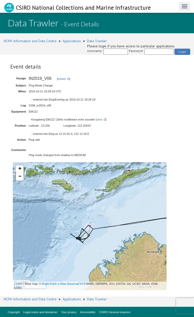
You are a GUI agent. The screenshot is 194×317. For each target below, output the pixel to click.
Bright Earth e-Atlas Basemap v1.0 (63, 283)
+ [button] (20, 169)
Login (182, 51)
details (62, 78)
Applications (72, 41)
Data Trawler (97, 41)
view (99, 119)
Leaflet (18, 283)
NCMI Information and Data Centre (30, 41)
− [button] (20, 177)
